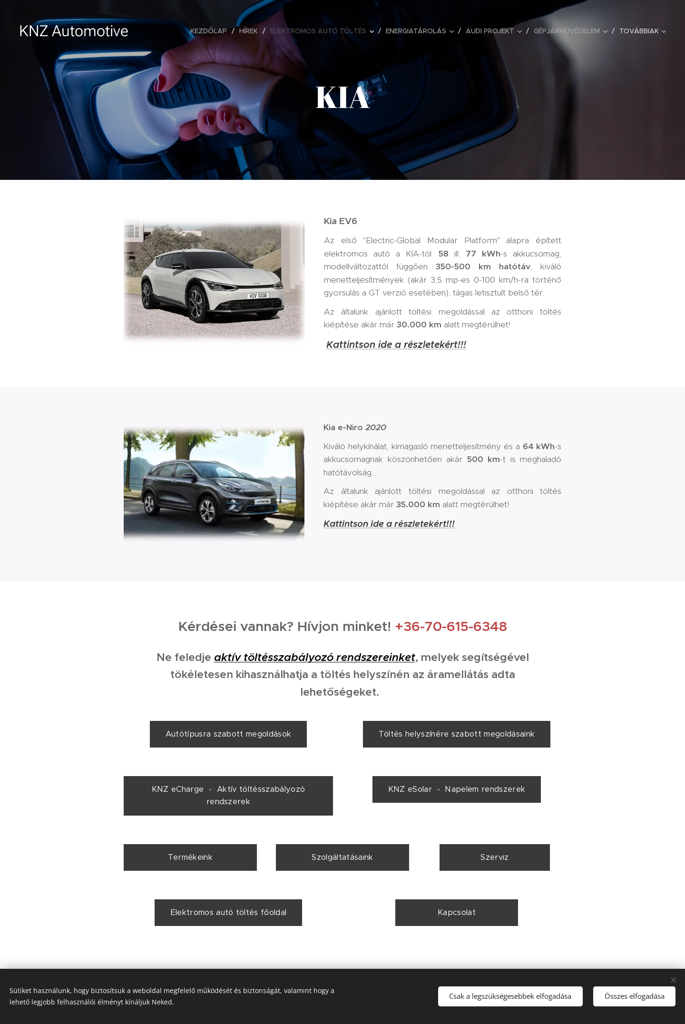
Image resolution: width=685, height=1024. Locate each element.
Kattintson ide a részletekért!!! (396, 345)
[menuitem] (211, 31)
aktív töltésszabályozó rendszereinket (314, 657)
